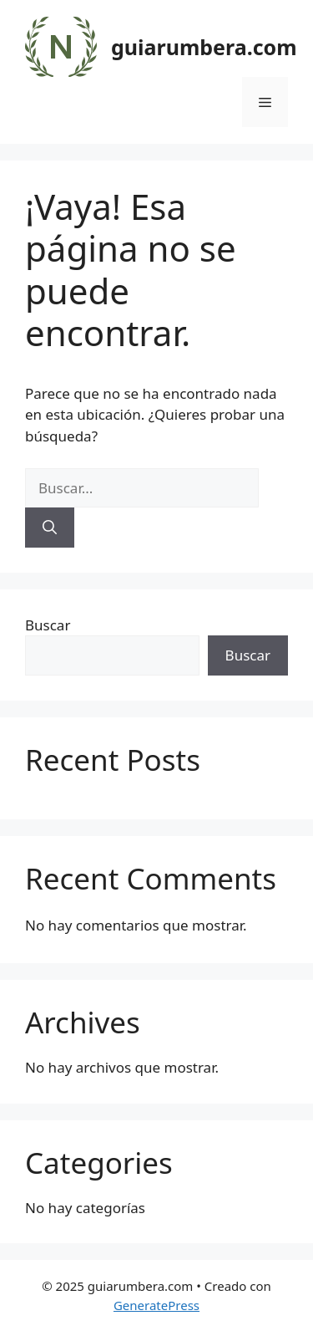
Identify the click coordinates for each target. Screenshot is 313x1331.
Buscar (47, 625)
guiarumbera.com (204, 47)
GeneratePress (156, 1305)
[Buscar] (49, 527)
